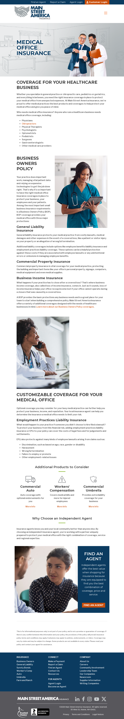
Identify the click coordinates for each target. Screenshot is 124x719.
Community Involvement (92, 667)
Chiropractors (29, 123)
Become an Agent (57, 686)
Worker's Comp (24, 671)
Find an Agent (38, 2)
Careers (84, 664)
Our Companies (87, 674)
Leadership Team (88, 671)
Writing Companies (89, 683)
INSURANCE (23, 657)
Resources (53, 674)
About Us (84, 661)
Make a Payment (56, 661)
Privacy (66, 714)
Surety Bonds (24, 667)
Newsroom (85, 677)
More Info (30, 506)
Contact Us (54, 671)
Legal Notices (98, 714)
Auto (19, 674)
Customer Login (98, 2)
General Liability (25, 664)
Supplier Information (90, 680)
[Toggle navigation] (105, 13)
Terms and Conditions (81, 714)
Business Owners (25, 661)
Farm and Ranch (24, 680)
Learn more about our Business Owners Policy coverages (65, 307)
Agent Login (76, 2)
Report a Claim (58, 2)
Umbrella (21, 677)
